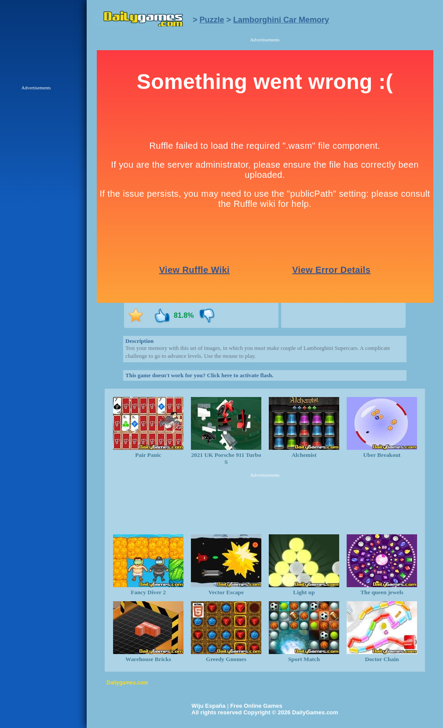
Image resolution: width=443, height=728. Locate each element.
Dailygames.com (127, 683)
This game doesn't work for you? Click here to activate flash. (199, 375)
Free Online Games (256, 705)
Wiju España (208, 705)
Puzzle (212, 19)
